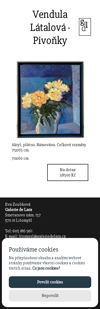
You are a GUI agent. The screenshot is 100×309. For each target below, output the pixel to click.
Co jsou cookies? (46, 268)
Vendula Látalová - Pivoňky (50, 27)
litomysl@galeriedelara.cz (42, 236)
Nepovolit (50, 295)
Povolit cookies (50, 282)
